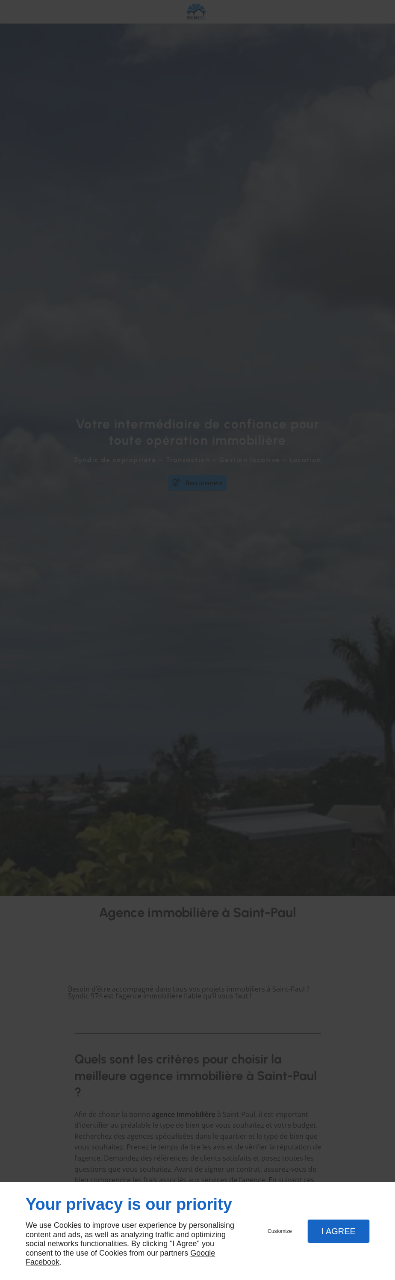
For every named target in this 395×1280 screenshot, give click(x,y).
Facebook (42, 1262)
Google (202, 1253)
